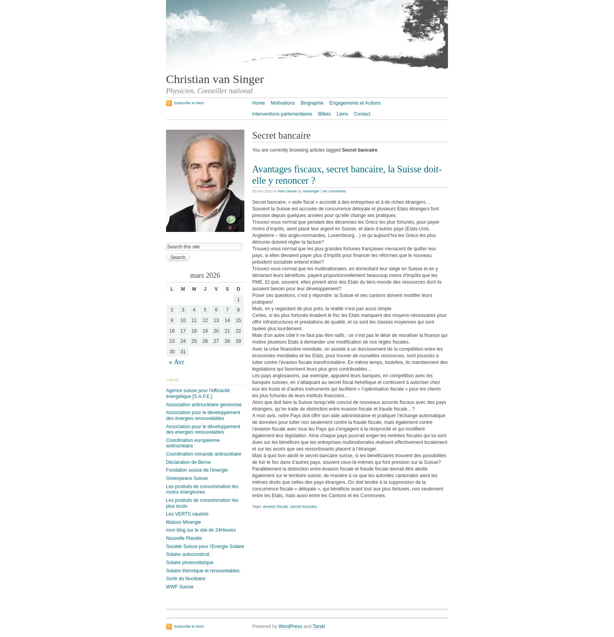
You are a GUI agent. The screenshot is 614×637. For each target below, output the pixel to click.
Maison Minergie (183, 522)
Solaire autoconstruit (187, 554)
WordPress (290, 626)
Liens (342, 114)
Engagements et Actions (355, 103)
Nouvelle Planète (184, 538)
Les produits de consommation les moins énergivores (202, 489)
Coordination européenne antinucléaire (193, 443)
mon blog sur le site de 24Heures (201, 530)
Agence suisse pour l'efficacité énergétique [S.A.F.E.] (198, 393)
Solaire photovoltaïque (189, 562)
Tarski (318, 626)
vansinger (311, 191)
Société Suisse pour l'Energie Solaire (205, 546)
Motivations (282, 103)
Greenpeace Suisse (187, 478)
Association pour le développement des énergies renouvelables (203, 415)
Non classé (287, 191)
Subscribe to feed (189, 103)
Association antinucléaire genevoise (204, 404)
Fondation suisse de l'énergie (197, 470)
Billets (324, 114)
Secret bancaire (303, 506)
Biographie (312, 103)
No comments (334, 191)
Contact (362, 114)
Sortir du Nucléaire (186, 578)
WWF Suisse (179, 587)
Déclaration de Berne (188, 462)
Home (258, 103)
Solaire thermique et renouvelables (203, 571)
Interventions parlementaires (282, 114)
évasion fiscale (275, 506)
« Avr (176, 362)
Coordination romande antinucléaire (204, 454)
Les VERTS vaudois (187, 514)
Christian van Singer (215, 79)
